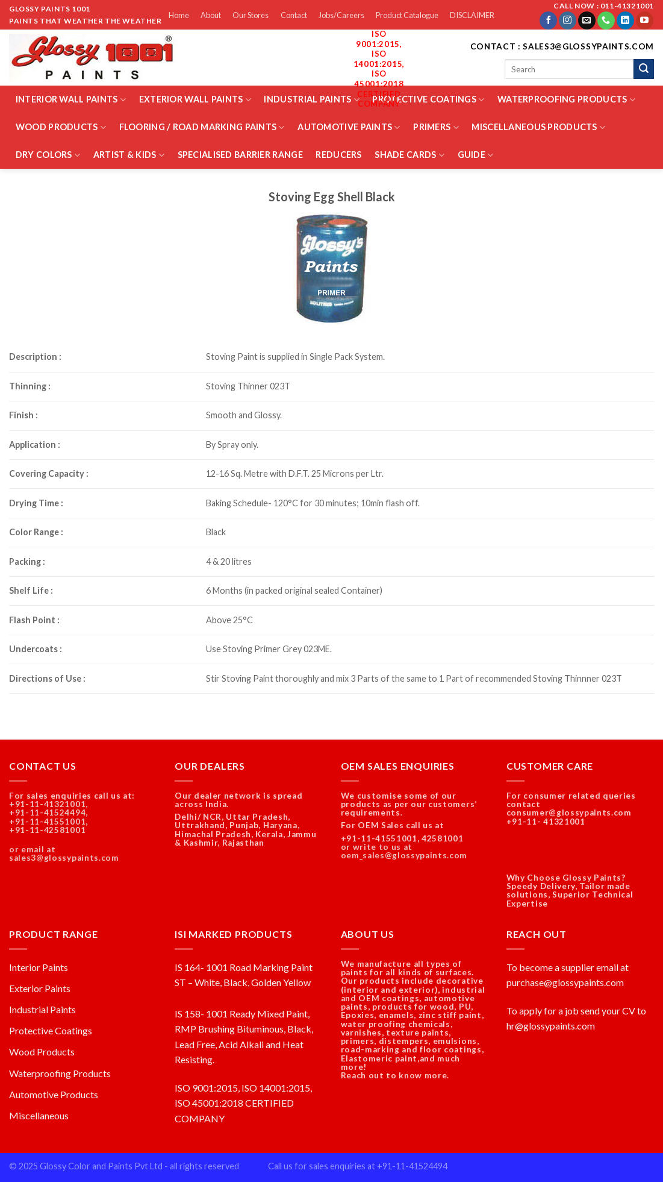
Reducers (338, 154)
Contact (294, 15)
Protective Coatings (428, 99)
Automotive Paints (348, 127)
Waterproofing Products (566, 99)
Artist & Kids (128, 155)
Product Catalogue (407, 15)
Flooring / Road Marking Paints (202, 127)
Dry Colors (48, 155)
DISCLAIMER (472, 15)
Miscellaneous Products (538, 127)
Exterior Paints (39, 988)
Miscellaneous (39, 1115)
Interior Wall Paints (71, 99)
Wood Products (61, 127)
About (211, 15)
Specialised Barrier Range (240, 154)
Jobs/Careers (341, 15)
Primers (436, 127)
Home (179, 15)
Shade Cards (409, 155)
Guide (476, 155)
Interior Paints (38, 967)
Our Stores (250, 15)
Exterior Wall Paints (195, 99)
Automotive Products (53, 1094)
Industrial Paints (311, 99)
